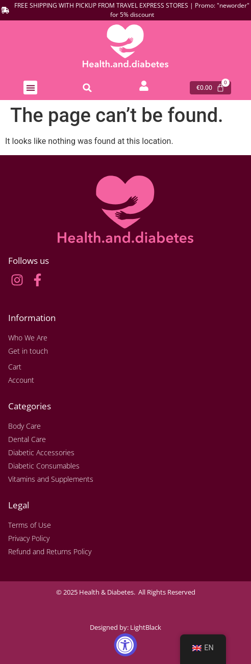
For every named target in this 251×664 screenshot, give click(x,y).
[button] (30, 87)
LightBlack (145, 627)
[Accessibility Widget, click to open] (125, 644)
